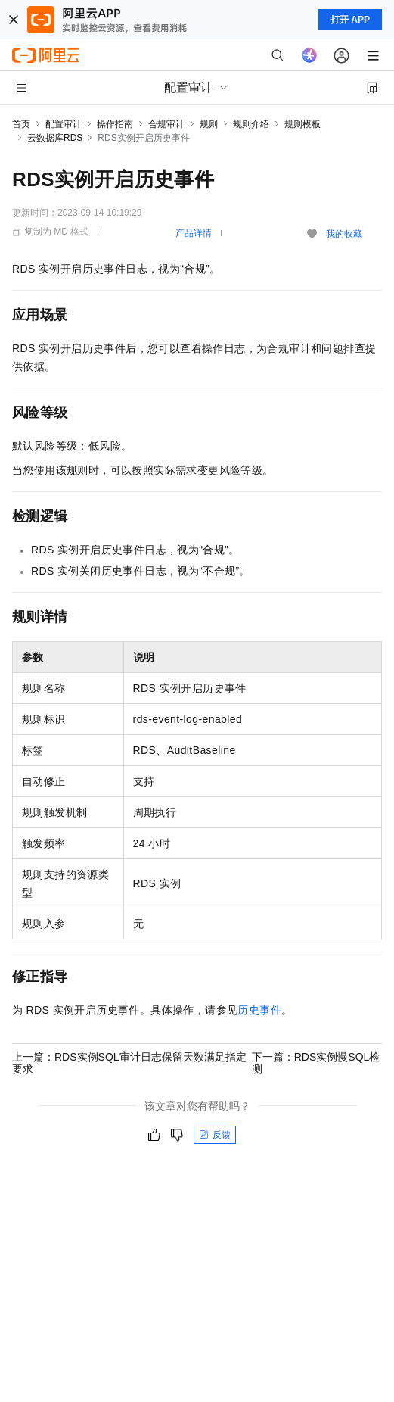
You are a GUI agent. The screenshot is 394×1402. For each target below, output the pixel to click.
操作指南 (115, 124)
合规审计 (166, 124)
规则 (209, 124)
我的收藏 (344, 234)
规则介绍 (251, 124)
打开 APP (350, 19)
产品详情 (193, 233)
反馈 (215, 1134)
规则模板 (302, 124)
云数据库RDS (54, 137)
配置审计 (63, 124)
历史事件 (259, 1010)
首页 (21, 124)
